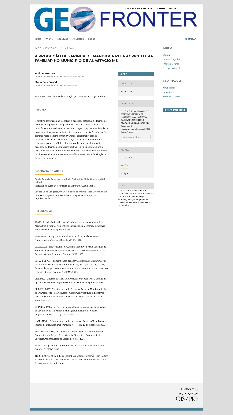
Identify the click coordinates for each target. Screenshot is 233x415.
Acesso (172, 8)
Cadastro (160, 8)
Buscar (190, 39)
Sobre (92, 39)
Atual (49, 39)
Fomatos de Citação (132, 137)
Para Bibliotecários (171, 96)
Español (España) (171, 59)
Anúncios (78, 39)
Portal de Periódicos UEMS (138, 8)
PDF (124, 74)
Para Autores (168, 92)
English (166, 54)
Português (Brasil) (171, 68)
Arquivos (62, 39)
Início (38, 39)
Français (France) (171, 63)
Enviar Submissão (174, 110)
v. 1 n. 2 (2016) (61, 48)
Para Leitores (169, 87)
